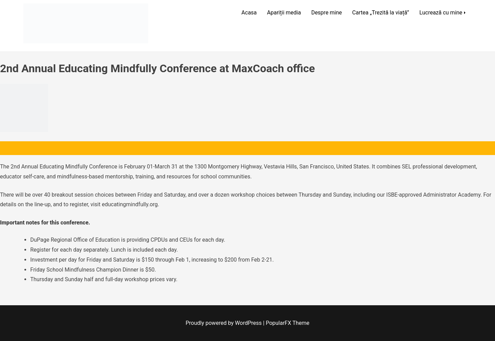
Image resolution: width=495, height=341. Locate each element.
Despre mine (326, 12)
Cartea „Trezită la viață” (380, 12)
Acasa (248, 12)
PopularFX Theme (287, 323)
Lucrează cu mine (440, 12)
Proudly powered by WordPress (224, 323)
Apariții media (284, 12)
